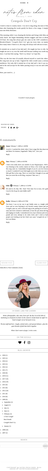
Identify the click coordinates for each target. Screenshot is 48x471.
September (7, 402)
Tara (7, 161)
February (7, 414)
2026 (4, 355)
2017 (4, 379)
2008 (4, 430)
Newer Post (6, 263)
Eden (7, 186)
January (6, 426)
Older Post (42, 263)
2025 (4, 358)
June (5, 411)
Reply (8, 154)
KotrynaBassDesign (28, 469)
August (6, 405)
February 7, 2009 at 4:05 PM (18, 161)
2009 (4, 399)
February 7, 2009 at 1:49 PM (19, 146)
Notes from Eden (27, 467)
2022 (4, 367)
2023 (4, 364)
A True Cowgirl (8, 416)
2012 (4, 391)
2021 (4, 370)
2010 (4, 396)
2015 (4, 385)
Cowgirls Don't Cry (10, 422)
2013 (4, 388)
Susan (8, 146)
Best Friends (7, 419)
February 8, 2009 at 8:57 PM (19, 201)
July (5, 408)
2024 (4, 361)
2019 (4, 376)
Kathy (8, 201)
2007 (4, 433)
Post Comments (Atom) (15, 268)
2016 (4, 382)
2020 (4, 373)
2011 (4, 394)
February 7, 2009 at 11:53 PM (22, 186)
